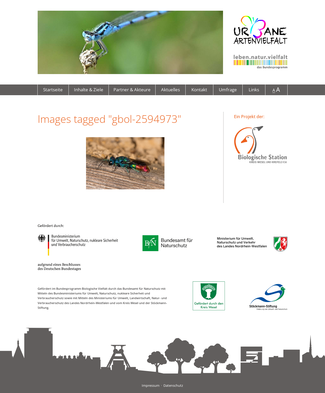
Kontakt (199, 90)
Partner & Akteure (132, 90)
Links (254, 90)
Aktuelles (170, 90)
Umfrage (228, 90)
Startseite (53, 90)
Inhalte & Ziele (88, 90)
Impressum (150, 385)
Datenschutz (173, 385)
